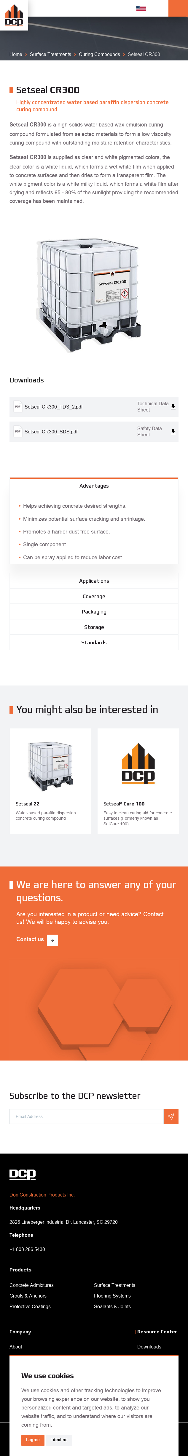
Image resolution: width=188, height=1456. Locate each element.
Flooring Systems (112, 1295)
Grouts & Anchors (28, 1295)
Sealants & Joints (112, 1306)
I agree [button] (33, 1440)
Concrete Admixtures (31, 1285)
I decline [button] (59, 1440)
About (15, 1346)
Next (99, 846)
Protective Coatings (30, 1306)
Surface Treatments (114, 1285)
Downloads (149, 1346)
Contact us (30, 940)
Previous (89, 846)
